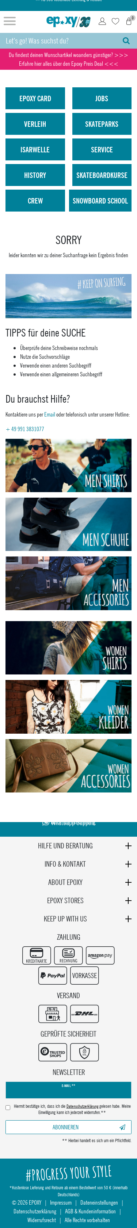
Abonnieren (89, 1127)
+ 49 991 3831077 (24, 429)
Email (49, 414)
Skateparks (101, 124)
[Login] (102, 22)
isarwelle (35, 149)
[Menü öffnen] (10, 22)
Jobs (101, 98)
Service (102, 149)
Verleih (35, 124)
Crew (35, 200)
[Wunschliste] (115, 22)
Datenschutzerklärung (35, 1211)
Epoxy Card (35, 98)
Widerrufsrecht (41, 1220)
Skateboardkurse (102, 175)
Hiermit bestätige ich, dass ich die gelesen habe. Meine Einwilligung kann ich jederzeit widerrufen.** (72, 1109)
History (35, 175)
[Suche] (126, 41)
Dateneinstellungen (99, 1202)
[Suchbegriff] (57, 41)
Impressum (61, 1202)
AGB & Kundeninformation (90, 1211)
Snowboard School (100, 200)
